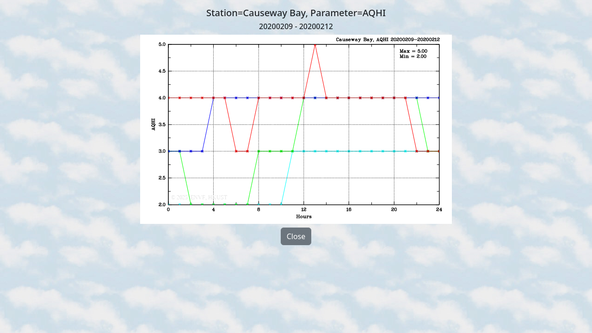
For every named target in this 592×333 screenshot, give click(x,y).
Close (296, 236)
